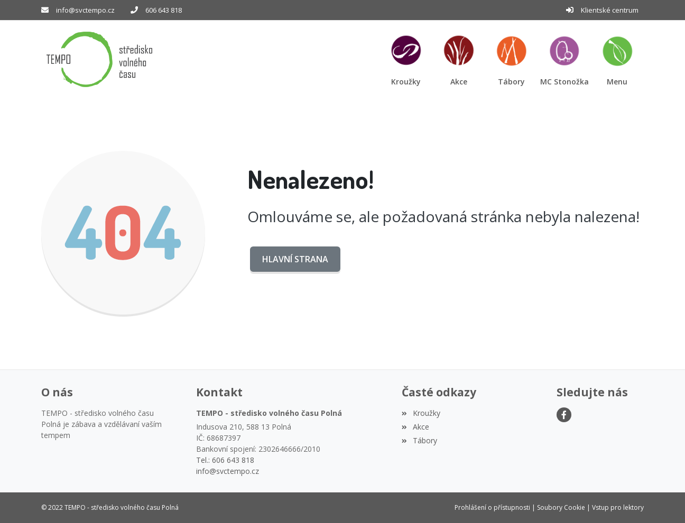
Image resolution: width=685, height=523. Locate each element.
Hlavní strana (295, 259)
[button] (617, 59)
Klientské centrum (609, 10)
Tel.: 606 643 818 (225, 460)
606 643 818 (163, 10)
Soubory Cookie (561, 507)
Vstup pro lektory (618, 507)
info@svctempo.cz (85, 10)
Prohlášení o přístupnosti (492, 507)
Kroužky (421, 413)
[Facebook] (564, 414)
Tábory (419, 440)
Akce (415, 427)
